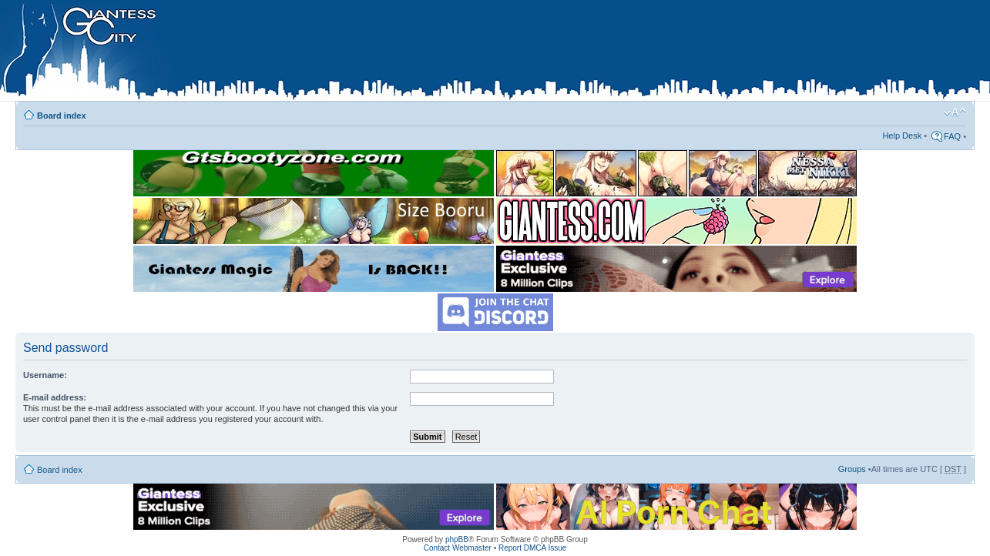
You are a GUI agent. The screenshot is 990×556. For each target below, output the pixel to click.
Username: (45, 375)
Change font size (955, 112)
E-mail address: (54, 397)
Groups (852, 469)
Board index (61, 115)
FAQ (952, 136)
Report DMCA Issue (532, 548)
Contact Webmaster (458, 548)
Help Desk (901, 135)
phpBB (456, 539)
